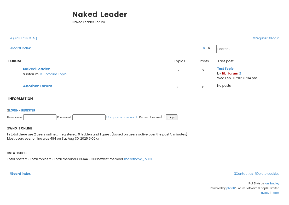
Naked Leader (36, 69)
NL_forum (230, 73)
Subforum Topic (53, 74)
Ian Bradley (272, 183)
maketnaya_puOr (138, 159)
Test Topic (225, 68)
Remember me (152, 117)
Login (13, 110)
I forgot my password (121, 117)
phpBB (230, 188)
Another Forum (37, 86)
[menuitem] (33, 38)
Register (28, 110)
